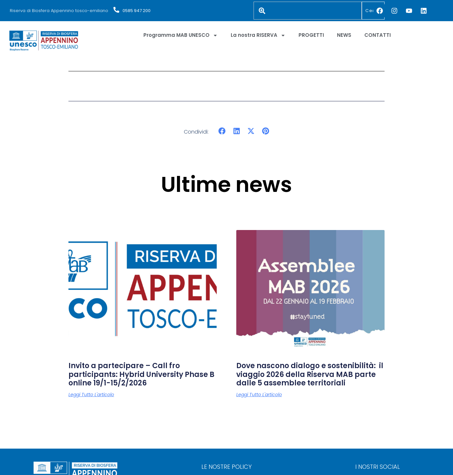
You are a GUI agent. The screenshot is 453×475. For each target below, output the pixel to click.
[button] (222, 131)
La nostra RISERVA (258, 35)
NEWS (344, 35)
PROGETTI (311, 35)
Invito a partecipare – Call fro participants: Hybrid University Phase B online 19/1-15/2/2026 (141, 374)
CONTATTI (377, 35)
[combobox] (308, 11)
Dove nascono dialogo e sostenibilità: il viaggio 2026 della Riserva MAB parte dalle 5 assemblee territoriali (309, 374)
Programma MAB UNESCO (180, 35)
